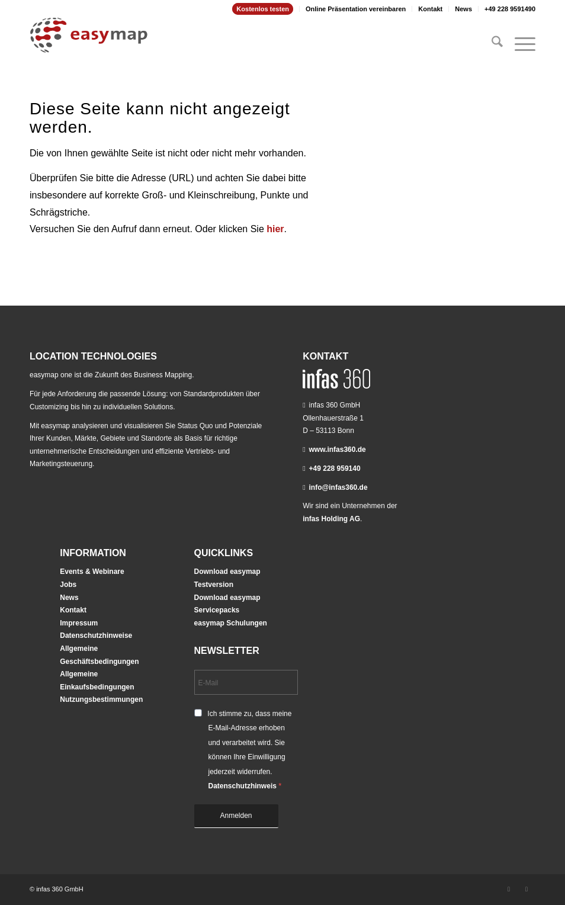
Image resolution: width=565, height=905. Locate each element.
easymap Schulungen (230, 623)
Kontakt (430, 8)
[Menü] (519, 43)
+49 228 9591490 (509, 8)
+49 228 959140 (335, 468)
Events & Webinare (92, 571)
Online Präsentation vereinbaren (356, 8)
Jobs (68, 584)
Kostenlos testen (262, 8)
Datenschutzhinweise (96, 635)
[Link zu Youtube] (526, 889)
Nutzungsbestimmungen (101, 699)
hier (275, 229)
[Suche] (491, 43)
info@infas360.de (338, 487)
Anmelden (236, 815)
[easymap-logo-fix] (89, 43)
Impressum (79, 623)
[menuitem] (263, 9)
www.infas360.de (337, 449)
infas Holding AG (331, 519)
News (463, 8)
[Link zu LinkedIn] (509, 889)
